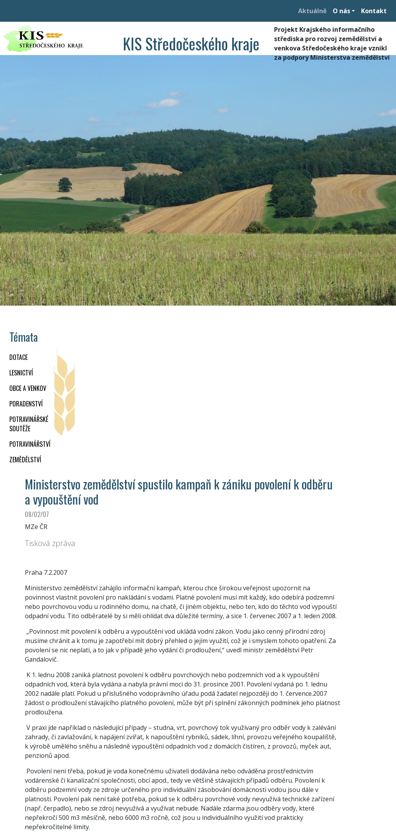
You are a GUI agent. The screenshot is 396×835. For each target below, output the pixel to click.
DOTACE (18, 357)
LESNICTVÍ (21, 372)
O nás (341, 11)
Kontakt (374, 11)
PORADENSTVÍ (26, 403)
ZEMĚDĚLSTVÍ (25, 459)
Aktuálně (312, 11)
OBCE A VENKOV (27, 388)
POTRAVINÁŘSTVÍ (29, 444)
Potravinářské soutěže (28, 424)
